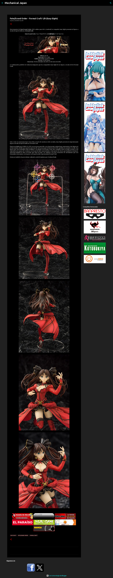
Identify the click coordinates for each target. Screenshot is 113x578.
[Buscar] (111, 3)
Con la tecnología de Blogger (57, 575)
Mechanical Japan (16, 2)
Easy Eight (13, 535)
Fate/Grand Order (23, 535)
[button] (11, 24)
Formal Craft (33, 535)
